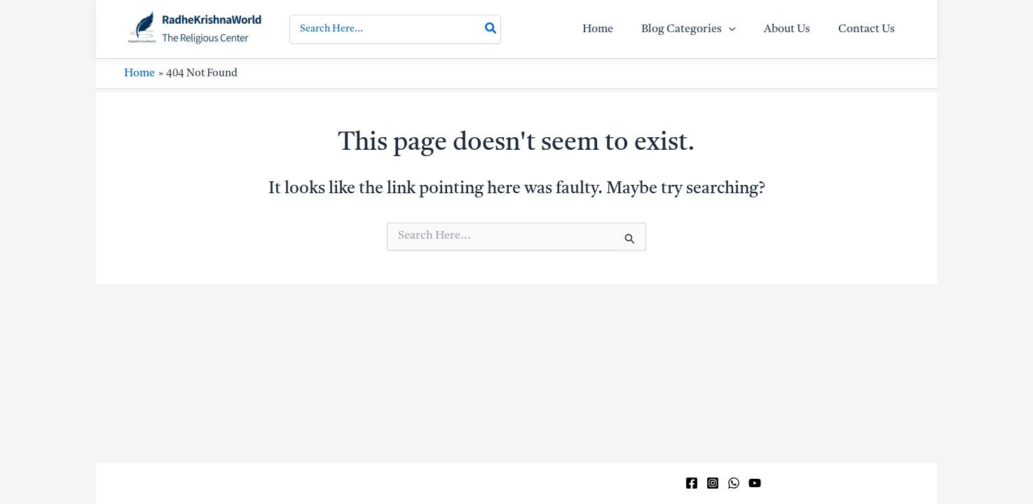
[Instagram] (712, 483)
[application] (743, 35)
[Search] (491, 35)
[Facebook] (691, 483)
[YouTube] (754, 483)
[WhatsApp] (733, 483)
